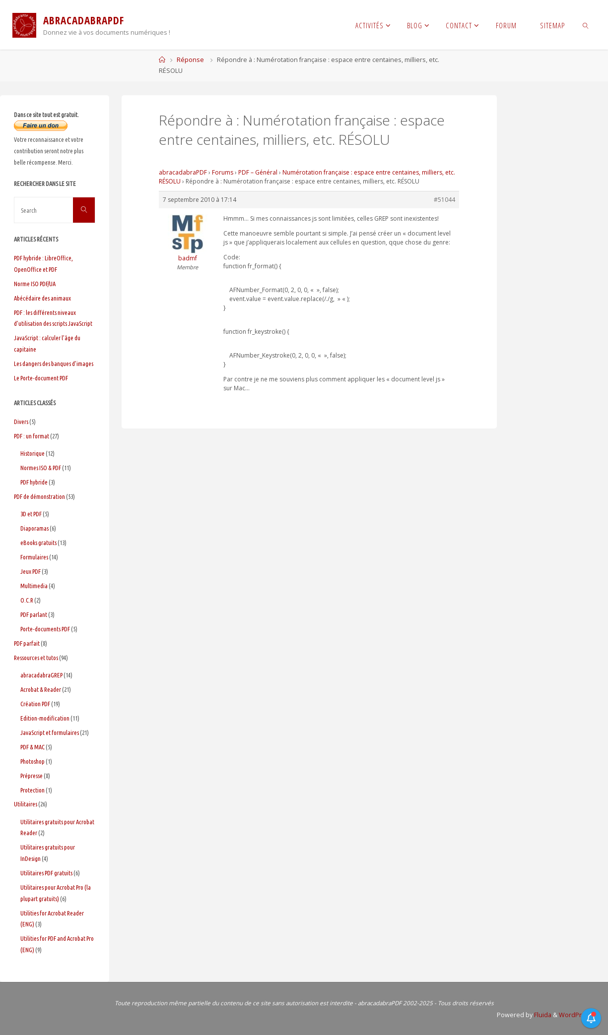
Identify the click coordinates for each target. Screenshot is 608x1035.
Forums (222, 172)
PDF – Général (257, 172)
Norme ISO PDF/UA (35, 283)
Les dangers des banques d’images (53, 363)
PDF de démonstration (39, 496)
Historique (32, 453)
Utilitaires (25, 803)
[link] (586, 25)
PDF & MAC (32, 746)
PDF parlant (33, 614)
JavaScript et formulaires (49, 732)
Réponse (190, 60)
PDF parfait (27, 643)
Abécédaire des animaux (42, 298)
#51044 (444, 199)
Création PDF (35, 703)
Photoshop (32, 761)
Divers (21, 421)
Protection (32, 790)
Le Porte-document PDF (41, 377)
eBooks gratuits (38, 542)
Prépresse (31, 775)
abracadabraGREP (41, 674)
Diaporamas (34, 528)
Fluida (542, 1015)
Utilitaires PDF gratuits (46, 872)
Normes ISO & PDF (40, 467)
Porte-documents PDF (45, 628)
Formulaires (34, 556)
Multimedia (34, 585)
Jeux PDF (30, 571)
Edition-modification (44, 718)
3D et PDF (31, 513)
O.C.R (26, 600)
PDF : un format (31, 435)
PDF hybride (34, 482)
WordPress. (576, 1015)
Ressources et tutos (36, 657)
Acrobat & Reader (40, 689)
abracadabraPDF (183, 172)
